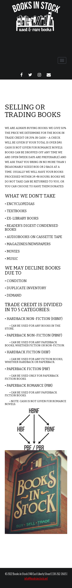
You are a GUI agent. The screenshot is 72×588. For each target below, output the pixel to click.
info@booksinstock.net (36, 578)
